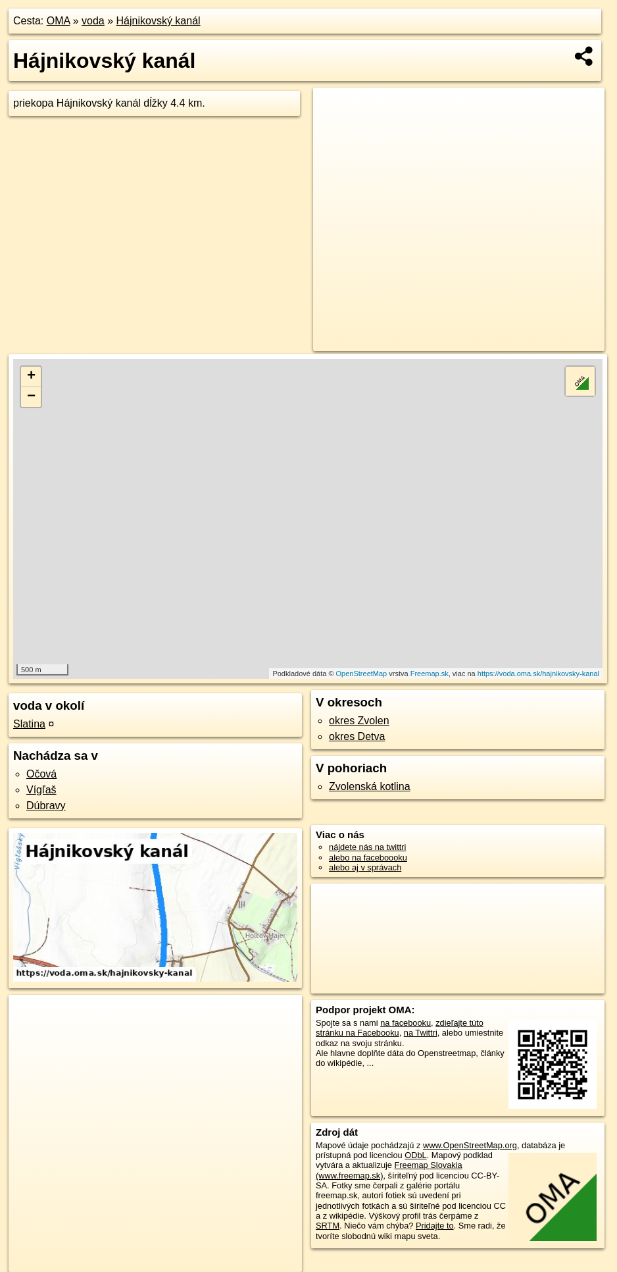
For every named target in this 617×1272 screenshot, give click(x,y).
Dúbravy (46, 805)
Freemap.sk (429, 673)
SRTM (327, 1226)
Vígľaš (41, 789)
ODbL (415, 1155)
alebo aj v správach (365, 867)
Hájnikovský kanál (158, 20)
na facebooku (405, 1023)
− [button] (31, 397)
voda (93, 20)
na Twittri (420, 1033)
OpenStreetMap (361, 673)
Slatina (29, 723)
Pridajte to (435, 1226)
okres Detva (357, 736)
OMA (58, 20)
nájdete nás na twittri (367, 847)
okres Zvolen (359, 720)
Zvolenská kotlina (369, 786)
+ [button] (31, 376)
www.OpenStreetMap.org (470, 1145)
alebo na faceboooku (368, 857)
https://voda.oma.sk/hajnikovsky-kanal (538, 673)
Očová (41, 774)
